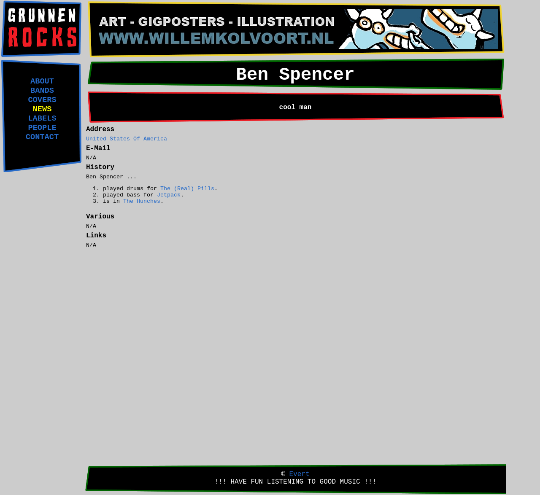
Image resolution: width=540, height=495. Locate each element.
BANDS (42, 90)
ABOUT (42, 81)
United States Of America (126, 139)
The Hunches (141, 201)
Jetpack (169, 195)
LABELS (42, 118)
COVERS (42, 100)
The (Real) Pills (187, 189)
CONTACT (42, 137)
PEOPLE (42, 127)
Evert (299, 474)
